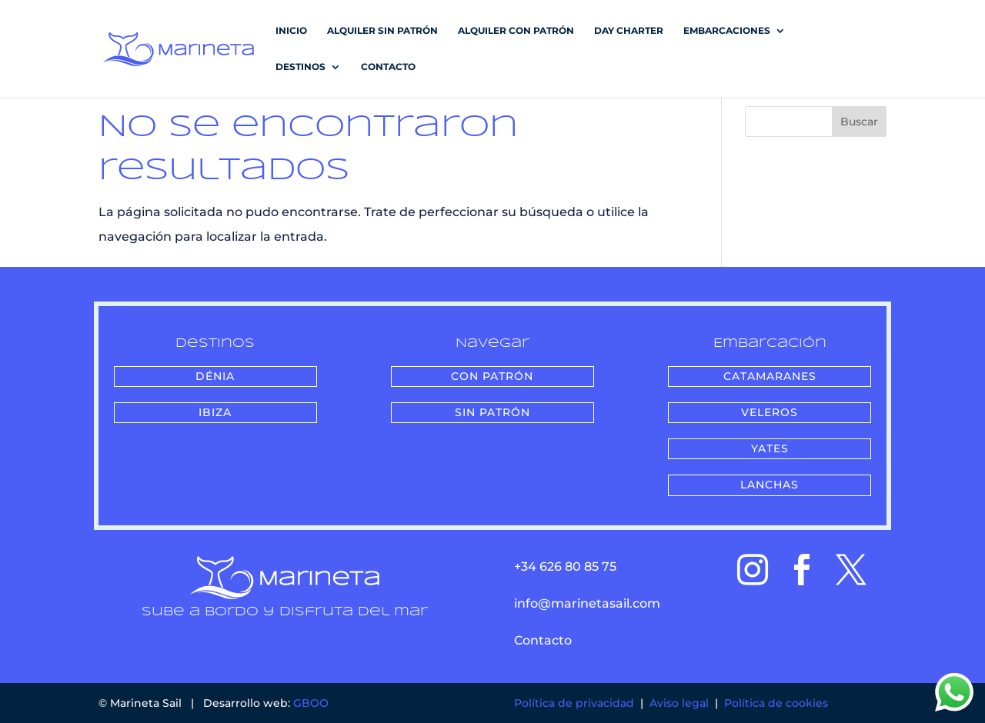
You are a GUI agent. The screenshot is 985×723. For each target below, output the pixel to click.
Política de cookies (776, 703)
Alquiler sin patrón (382, 30)
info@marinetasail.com (587, 603)
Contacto (388, 67)
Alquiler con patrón (516, 30)
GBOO (311, 703)
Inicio (291, 30)
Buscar (859, 121)
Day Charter (628, 30)
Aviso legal (679, 703)
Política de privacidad (574, 703)
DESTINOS (300, 67)
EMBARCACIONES (726, 30)
